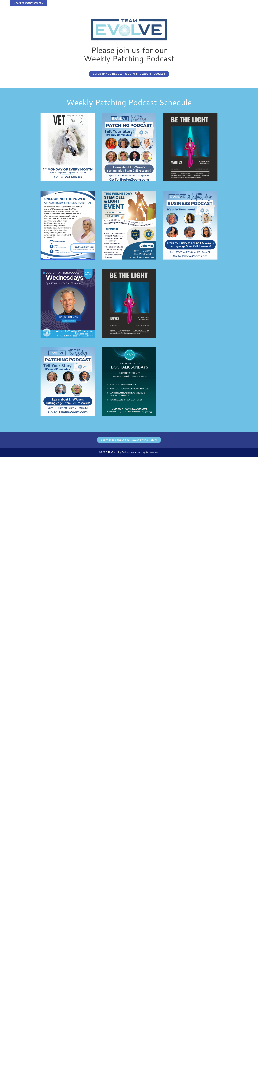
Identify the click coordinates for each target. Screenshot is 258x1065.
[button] (129, 74)
